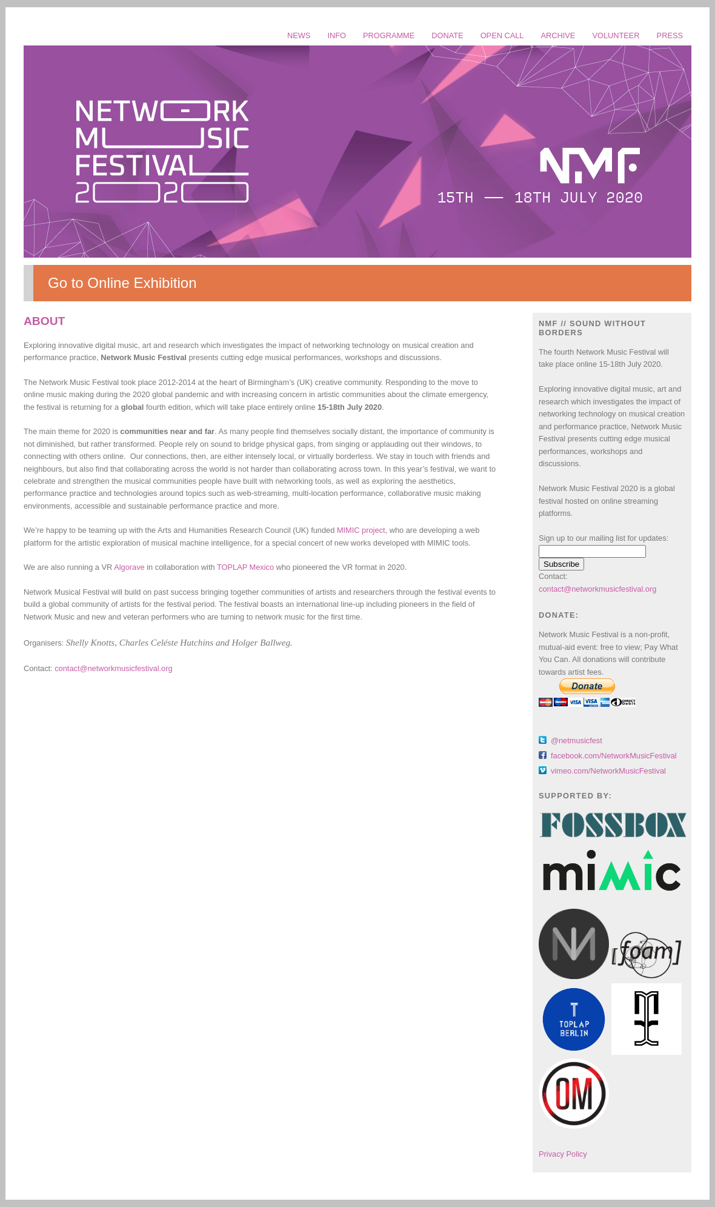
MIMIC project (361, 530)
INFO (336, 35)
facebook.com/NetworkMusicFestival (614, 755)
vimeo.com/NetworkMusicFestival (608, 770)
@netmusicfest (576, 740)
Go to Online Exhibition (122, 283)
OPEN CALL (502, 35)
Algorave (129, 567)
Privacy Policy (563, 1154)
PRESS (670, 35)
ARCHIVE (558, 35)
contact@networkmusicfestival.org (113, 668)
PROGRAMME (388, 35)
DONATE (447, 35)
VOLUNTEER (615, 35)
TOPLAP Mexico (245, 567)
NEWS (298, 35)
